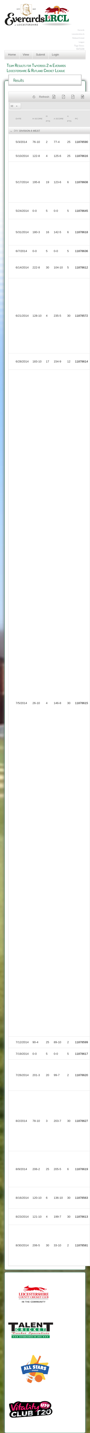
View (26, 54)
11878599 (81, 1042)
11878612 (81, 267)
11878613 (81, 1216)
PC (76, 118)
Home (12, 54)
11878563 (81, 1197)
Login (55, 54)
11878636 (81, 251)
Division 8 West (29, 130)
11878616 (81, 156)
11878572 (81, 315)
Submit (40, 54)
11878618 (81, 232)
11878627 (81, 1121)
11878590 (81, 142)
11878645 (81, 210)
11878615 (81, 703)
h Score (37, 118)
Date (18, 118)
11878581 (81, 1245)
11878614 (81, 361)
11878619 (81, 1169)
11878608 (81, 182)
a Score (58, 118)
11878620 (81, 1075)
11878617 (81, 1053)
